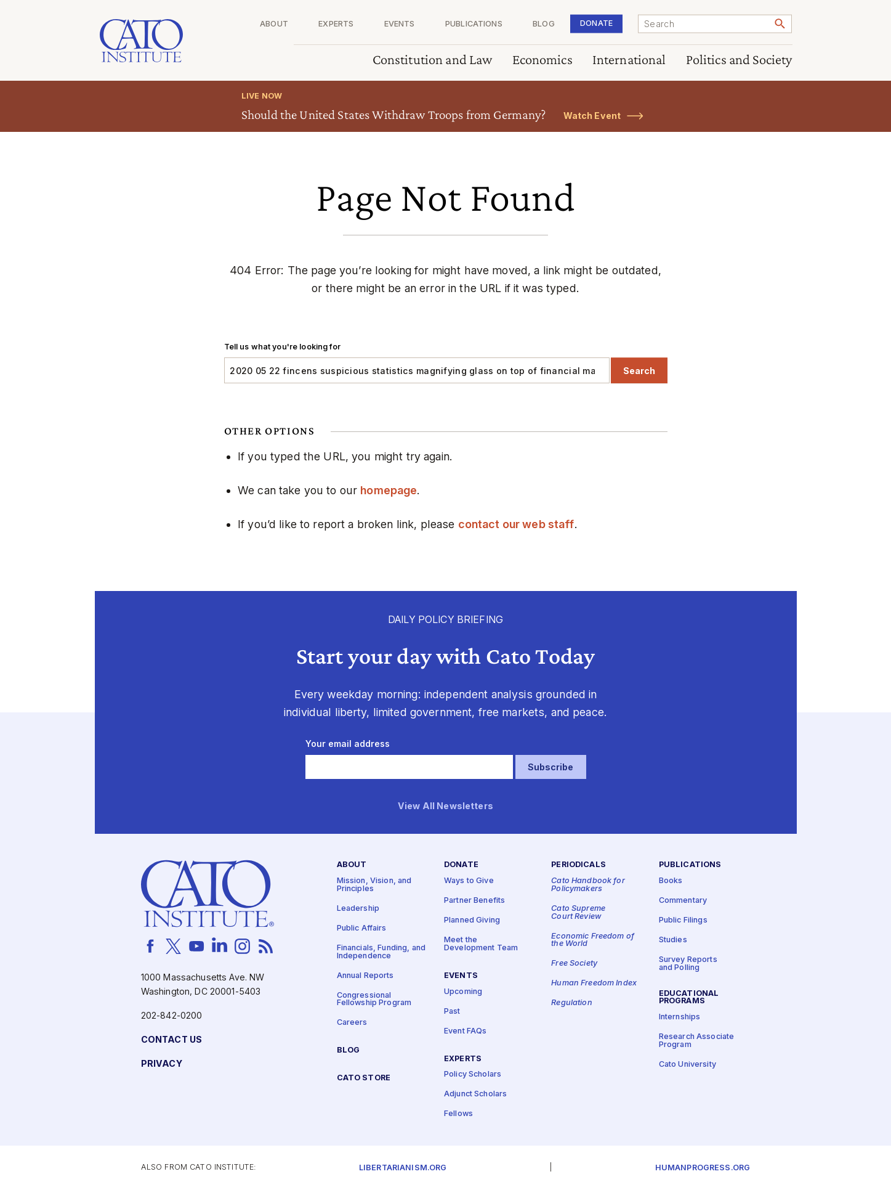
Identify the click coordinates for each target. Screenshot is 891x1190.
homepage (388, 490)
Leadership (358, 909)
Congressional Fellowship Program (374, 1000)
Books (671, 881)
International (629, 60)
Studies (673, 940)
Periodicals (578, 865)
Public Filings (683, 920)
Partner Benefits (474, 901)
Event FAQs (465, 1031)
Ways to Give (469, 881)
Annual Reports (365, 976)
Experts (335, 24)
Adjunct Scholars (475, 1094)
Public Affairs (362, 928)
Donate (596, 23)
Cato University (687, 1065)
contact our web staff (516, 524)
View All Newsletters (445, 806)
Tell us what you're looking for (282, 346)
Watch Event (592, 115)
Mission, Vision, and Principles (374, 885)
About (274, 24)
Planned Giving (472, 920)
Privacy (161, 1064)
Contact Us (171, 1040)
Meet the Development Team (481, 944)
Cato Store (363, 1078)
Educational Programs (689, 998)
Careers (352, 1023)
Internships (680, 1017)
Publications (473, 24)
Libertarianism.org (403, 1168)
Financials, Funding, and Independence (381, 952)
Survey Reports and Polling (688, 964)
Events (399, 24)
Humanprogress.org (702, 1168)
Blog (544, 24)
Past (452, 1012)
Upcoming (463, 992)
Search (639, 370)
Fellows (458, 1114)
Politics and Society (738, 60)
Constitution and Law (432, 60)
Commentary (683, 901)
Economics (542, 60)
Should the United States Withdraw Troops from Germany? (393, 114)
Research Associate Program (697, 1041)
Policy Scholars (472, 1074)
